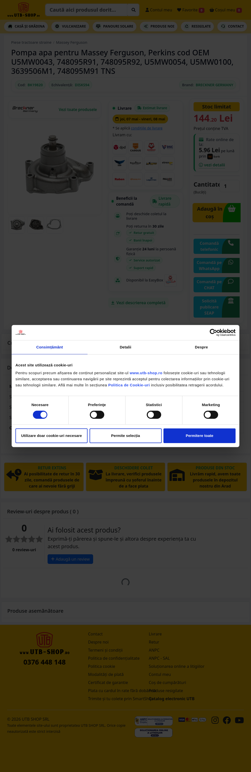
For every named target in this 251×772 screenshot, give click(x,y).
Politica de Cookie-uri (129, 385)
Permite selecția (125, 435)
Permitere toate (199, 435)
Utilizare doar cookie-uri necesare (51, 435)
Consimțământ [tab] (49, 347)
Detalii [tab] (125, 347)
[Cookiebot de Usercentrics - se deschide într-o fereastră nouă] (213, 332)
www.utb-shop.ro (146, 373)
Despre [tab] (201, 347)
